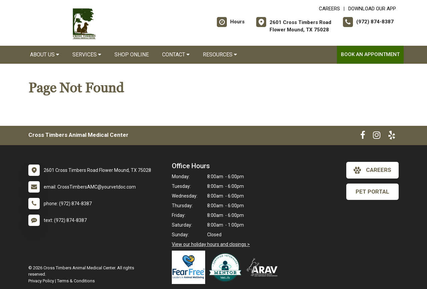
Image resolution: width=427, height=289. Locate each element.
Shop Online (131, 54)
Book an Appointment (370, 54)
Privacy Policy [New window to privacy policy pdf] (41, 280)
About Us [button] (44, 54)
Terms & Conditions (76, 280)
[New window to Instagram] (377, 136)
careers (372, 170)
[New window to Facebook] (363, 136)
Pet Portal (372, 191)
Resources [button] (220, 54)
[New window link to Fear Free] (190, 267)
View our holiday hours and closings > (211, 244)
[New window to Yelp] (392, 136)
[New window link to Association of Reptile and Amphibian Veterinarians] (263, 267)
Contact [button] (175, 54)
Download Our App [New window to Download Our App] (372, 9)
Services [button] (86, 54)
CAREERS (329, 9)
